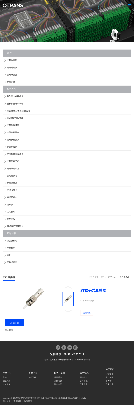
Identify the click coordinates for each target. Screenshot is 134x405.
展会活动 (84, 377)
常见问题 (58, 381)
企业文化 (109, 377)
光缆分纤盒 (12, 190)
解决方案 (58, 384)
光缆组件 (11, 82)
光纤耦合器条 (13, 140)
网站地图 (6, 401)
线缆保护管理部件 (15, 226)
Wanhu (83, 398)
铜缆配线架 (12, 197)
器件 (9, 53)
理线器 (10, 205)
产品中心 (112, 277)
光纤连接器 (12, 60)
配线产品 (11, 89)
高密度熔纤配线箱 (15, 118)
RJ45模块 (11, 212)
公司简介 (109, 374)
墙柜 (9, 255)
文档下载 (32, 377)
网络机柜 (11, 248)
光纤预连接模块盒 (15, 154)
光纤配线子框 (13, 161)
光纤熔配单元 (13, 168)
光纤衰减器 (12, 75)
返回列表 (87, 313)
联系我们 (28, 401)
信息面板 (11, 219)
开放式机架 (12, 262)
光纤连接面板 (13, 132)
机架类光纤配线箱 (15, 96)
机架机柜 (11, 233)
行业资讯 (84, 384)
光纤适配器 (12, 67)
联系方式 (109, 384)
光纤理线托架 (13, 125)
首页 (102, 277)
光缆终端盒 (12, 183)
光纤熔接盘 (12, 147)
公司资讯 (84, 381)
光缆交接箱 (12, 176)
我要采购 (58, 377)
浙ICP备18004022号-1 (71, 398)
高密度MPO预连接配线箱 (18, 111)
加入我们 (109, 381)
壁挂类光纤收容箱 (15, 104)
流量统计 (17, 401)
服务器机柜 (12, 241)
